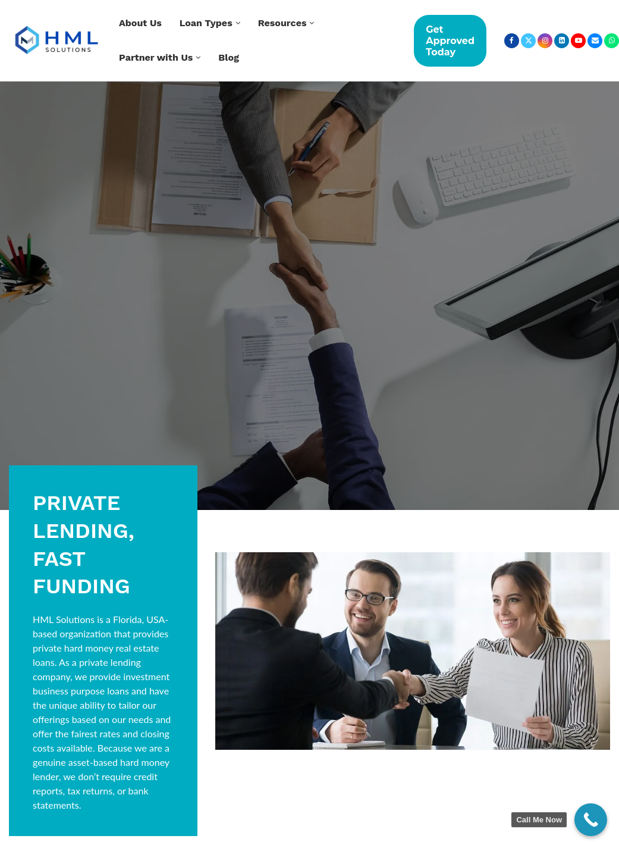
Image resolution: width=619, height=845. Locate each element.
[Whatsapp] (611, 40)
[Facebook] (511, 40)
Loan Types (206, 23)
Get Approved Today (450, 41)
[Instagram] (545, 40)
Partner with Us (156, 57)
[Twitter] (528, 40)
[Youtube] (578, 40)
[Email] (594, 40)
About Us (140, 23)
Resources (282, 23)
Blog (228, 57)
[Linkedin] (561, 40)
